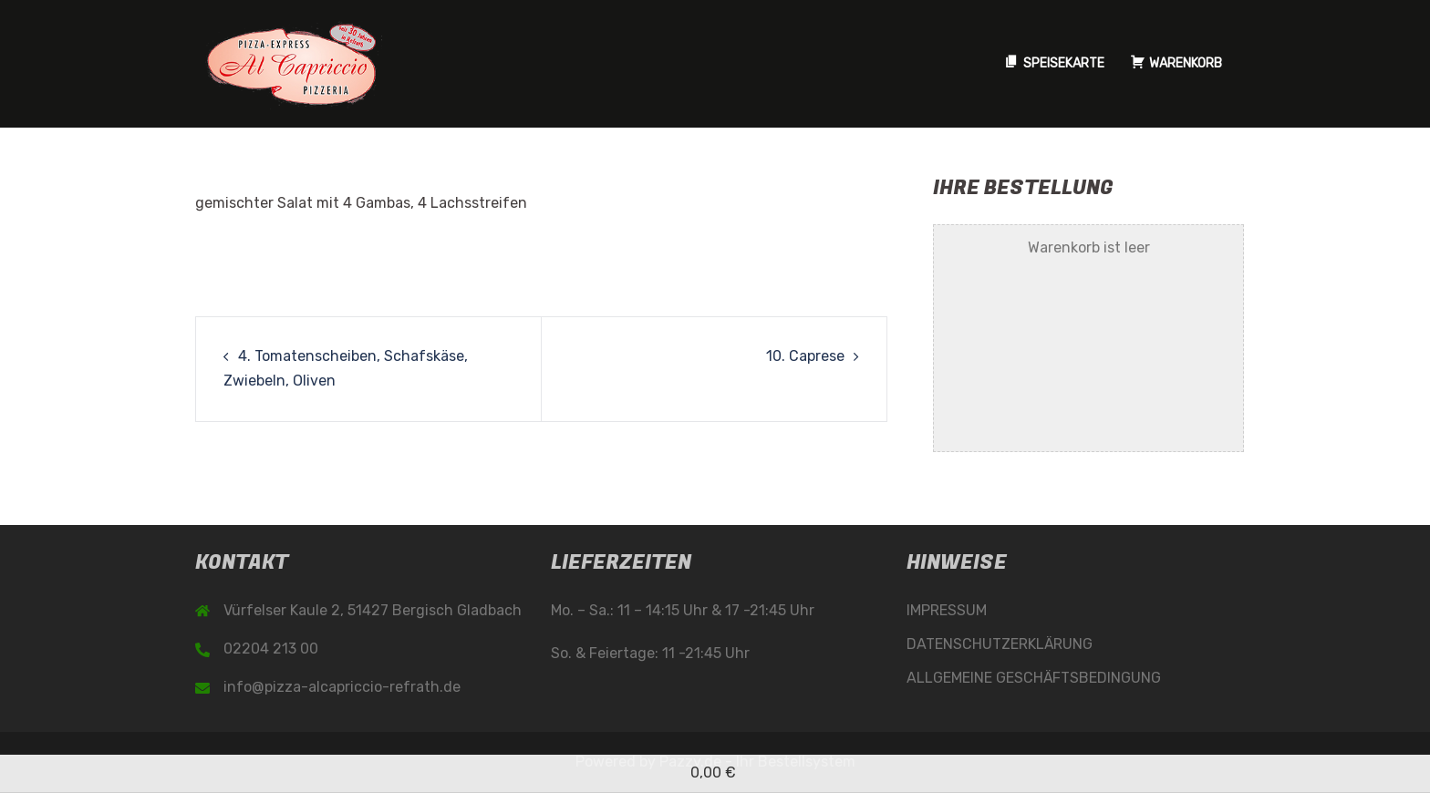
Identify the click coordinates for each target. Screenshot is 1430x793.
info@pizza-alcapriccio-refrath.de (342, 686)
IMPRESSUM (947, 610)
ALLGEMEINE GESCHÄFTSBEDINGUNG (1034, 677)
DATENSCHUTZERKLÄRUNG (1000, 644)
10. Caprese (805, 356)
